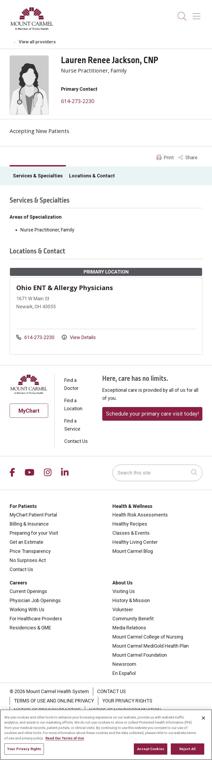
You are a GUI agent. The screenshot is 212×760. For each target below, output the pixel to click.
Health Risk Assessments (140, 515)
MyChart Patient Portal (33, 515)
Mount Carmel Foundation (139, 655)
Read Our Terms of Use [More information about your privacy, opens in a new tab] (65, 740)
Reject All (187, 751)
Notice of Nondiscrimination (125, 710)
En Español (124, 673)
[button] (197, 14)
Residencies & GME (30, 627)
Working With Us (27, 609)
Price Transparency (30, 551)
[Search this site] (157, 473)
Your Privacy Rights (127, 701)
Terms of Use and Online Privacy (54, 701)
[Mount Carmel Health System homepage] (32, 29)
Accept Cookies (150, 751)
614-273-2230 (77, 101)
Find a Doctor (71, 384)
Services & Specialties (38, 175)
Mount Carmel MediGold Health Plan (150, 646)
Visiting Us (123, 591)
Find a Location (73, 404)
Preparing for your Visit (34, 533)
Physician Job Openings (35, 600)
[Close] (203, 720)
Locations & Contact (92, 175)
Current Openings (28, 591)
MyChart (28, 411)
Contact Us (76, 441)
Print (165, 157)
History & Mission (131, 600)
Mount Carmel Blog (132, 551)
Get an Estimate (26, 542)
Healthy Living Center (135, 542)
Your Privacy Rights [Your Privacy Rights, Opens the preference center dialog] (24, 751)
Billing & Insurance (29, 524)
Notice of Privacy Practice (47, 710)
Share (188, 157)
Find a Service (72, 425)
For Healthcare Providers (36, 618)
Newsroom (124, 664)
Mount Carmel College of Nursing (147, 637)
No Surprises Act (28, 560)
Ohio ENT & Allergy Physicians (64, 287)
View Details (79, 337)
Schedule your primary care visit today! (152, 414)
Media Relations (129, 627)
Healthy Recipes (129, 524)
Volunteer (122, 609)
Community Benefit (133, 618)
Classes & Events (131, 533)
